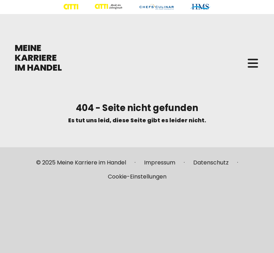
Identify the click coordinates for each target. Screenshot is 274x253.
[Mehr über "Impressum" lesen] (160, 165)
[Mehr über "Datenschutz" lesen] (211, 165)
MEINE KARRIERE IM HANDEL (38, 58)
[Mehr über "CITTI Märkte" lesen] (108, 7)
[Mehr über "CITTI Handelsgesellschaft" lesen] (71, 7)
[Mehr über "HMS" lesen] (200, 7)
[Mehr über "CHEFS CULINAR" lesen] (156, 7)
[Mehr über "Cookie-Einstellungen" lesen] (137, 177)
